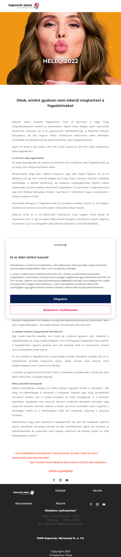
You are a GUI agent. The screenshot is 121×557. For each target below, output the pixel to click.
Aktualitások (23, 503)
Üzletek (60, 490)
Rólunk (60, 503)
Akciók (97, 490)
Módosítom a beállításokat (60, 310)
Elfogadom (60, 299)
